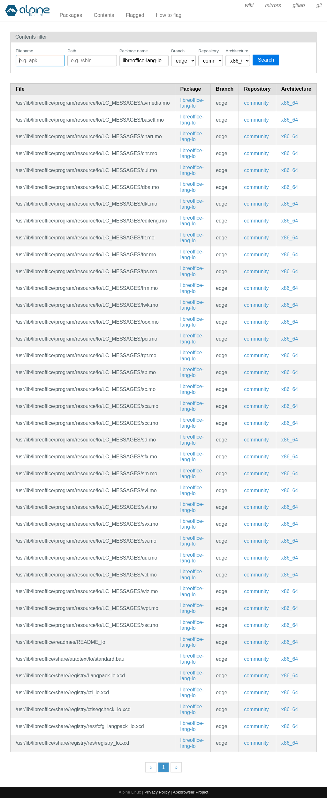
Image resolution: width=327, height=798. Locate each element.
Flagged (135, 15)
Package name (133, 51)
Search (266, 60)
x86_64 (289, 103)
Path (71, 51)
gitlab (299, 5)
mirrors (273, 5)
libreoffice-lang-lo (192, 103)
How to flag (168, 15)
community (256, 103)
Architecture (236, 51)
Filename (24, 51)
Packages (71, 15)
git (319, 5)
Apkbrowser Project (190, 792)
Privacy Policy (157, 792)
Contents (104, 15)
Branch (178, 51)
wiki (249, 5)
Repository (208, 51)
